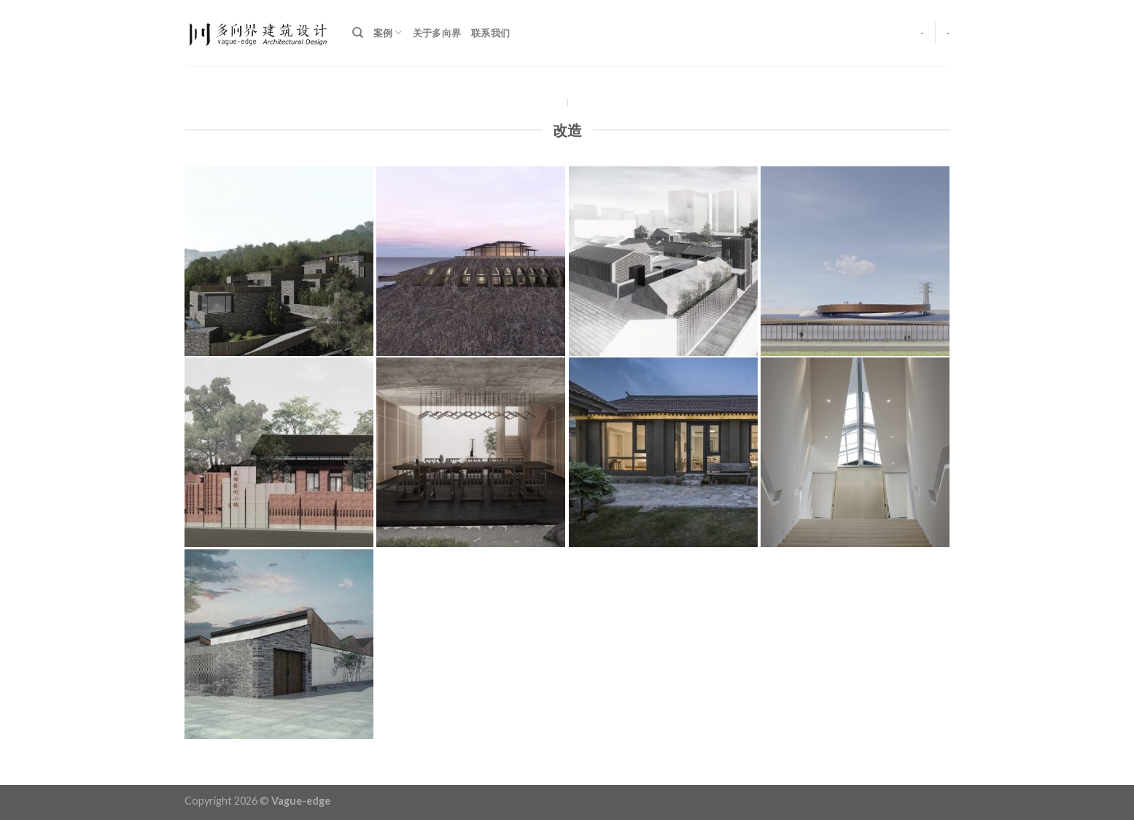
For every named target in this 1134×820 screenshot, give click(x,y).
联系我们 (490, 33)
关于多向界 (437, 33)
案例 (388, 32)
